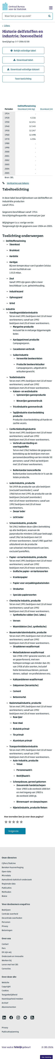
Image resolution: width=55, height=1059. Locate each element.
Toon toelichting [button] (23, 79)
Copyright (6, 987)
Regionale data (8, 885)
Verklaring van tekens (18, 183)
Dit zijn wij (6, 953)
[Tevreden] (21, 821)
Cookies (5, 992)
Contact (5, 945)
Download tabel (23, 60)
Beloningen (7, 931)
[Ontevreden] (11, 821)
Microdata (6, 877)
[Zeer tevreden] (26, 821)
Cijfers (7, 26)
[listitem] (4, 1018)
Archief (5, 1004)
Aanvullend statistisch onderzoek (17, 880)
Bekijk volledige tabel (23, 51)
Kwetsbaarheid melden (12, 1000)
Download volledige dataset (23, 69)
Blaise (4, 897)
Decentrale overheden (12, 919)
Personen (6, 923)
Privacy (5, 927)
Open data (6, 872)
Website (5, 983)
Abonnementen (9, 1008)
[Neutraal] (16, 821)
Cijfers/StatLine (9, 864)
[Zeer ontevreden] (6, 821)
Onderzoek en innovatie (12, 957)
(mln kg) (27, 107)
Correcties (6, 970)
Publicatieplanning (10, 1033)
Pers (4, 949)
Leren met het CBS (10, 965)
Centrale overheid (10, 915)
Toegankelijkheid (9, 996)
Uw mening (46, 1057)
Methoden (6, 893)
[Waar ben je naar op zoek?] (27, 16)
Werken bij (7, 961)
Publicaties (7, 889)
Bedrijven (6, 911)
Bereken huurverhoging (12, 868)
